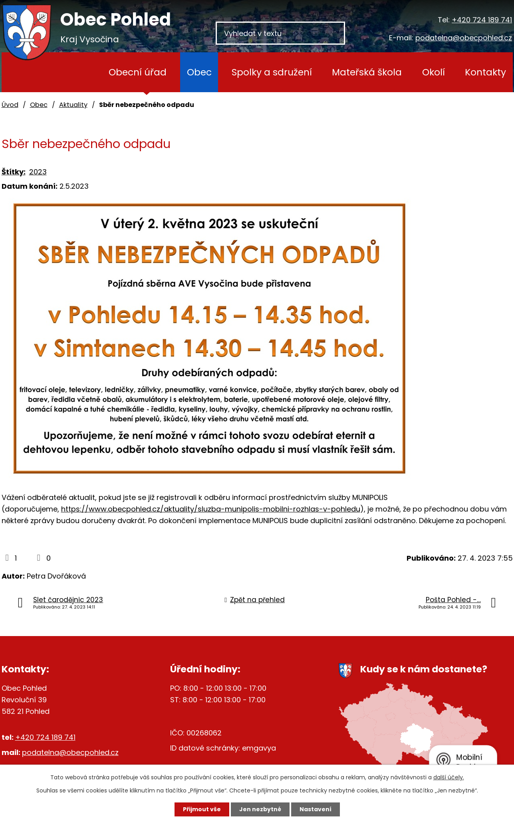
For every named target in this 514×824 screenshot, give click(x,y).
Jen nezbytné (260, 809)
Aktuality (73, 104)
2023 (38, 172)
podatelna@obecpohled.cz (463, 38)
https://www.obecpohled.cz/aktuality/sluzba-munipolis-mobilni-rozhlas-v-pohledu (210, 509)
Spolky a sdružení (272, 72)
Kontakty (485, 72)
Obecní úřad (138, 72)
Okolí (433, 72)
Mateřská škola (367, 72)
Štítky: (14, 172)
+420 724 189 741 (482, 20)
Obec (199, 72)
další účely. (448, 777)
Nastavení (315, 809)
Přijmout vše (202, 809)
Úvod (77, 72)
